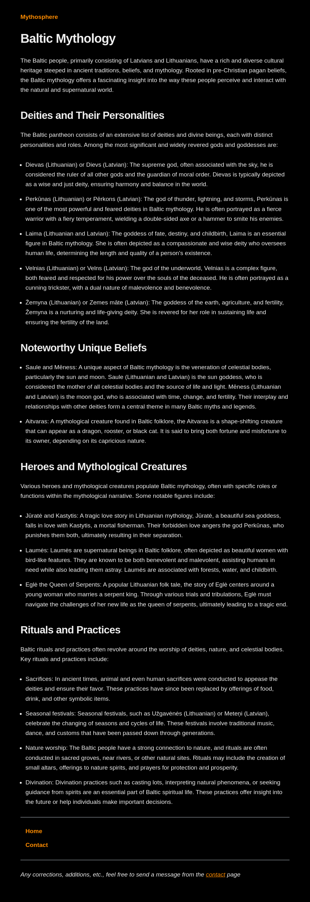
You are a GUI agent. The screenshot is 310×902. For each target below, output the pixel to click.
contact (215, 874)
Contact (36, 845)
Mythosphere (39, 17)
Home (33, 831)
